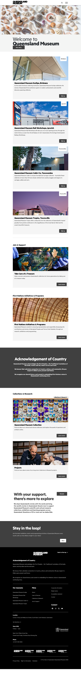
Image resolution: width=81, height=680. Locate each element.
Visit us (63, 96)
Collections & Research (37, 598)
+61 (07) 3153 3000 (17, 642)
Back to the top (62, 552)
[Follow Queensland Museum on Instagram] (55, 608)
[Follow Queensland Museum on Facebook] (52, 608)
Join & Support (35, 601)
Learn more (40, 267)
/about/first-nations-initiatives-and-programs (40, 319)
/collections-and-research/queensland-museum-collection (40, 418)
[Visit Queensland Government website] (61, 630)
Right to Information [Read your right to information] (26, 661)
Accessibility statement (56, 594)
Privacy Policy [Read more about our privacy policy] (16, 661)
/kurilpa (40, 77)
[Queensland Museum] (20, 3)
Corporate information (56, 588)
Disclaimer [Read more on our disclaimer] (34, 661)
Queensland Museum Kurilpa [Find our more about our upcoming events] (20, 592)
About (33, 592)
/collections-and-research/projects (40, 460)
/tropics (40, 212)
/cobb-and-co (40, 167)
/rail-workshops (40, 122)
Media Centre (54, 591)
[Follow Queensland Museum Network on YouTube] (62, 608)
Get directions (16, 622)
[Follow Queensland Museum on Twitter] (59, 608)
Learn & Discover (36, 595)
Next (63, 541)
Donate (62, 494)
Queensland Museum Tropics (20, 603)
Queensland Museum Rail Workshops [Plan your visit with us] (19, 596)
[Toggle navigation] (66, 3)
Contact (53, 597)
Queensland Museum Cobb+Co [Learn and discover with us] (20, 600)
